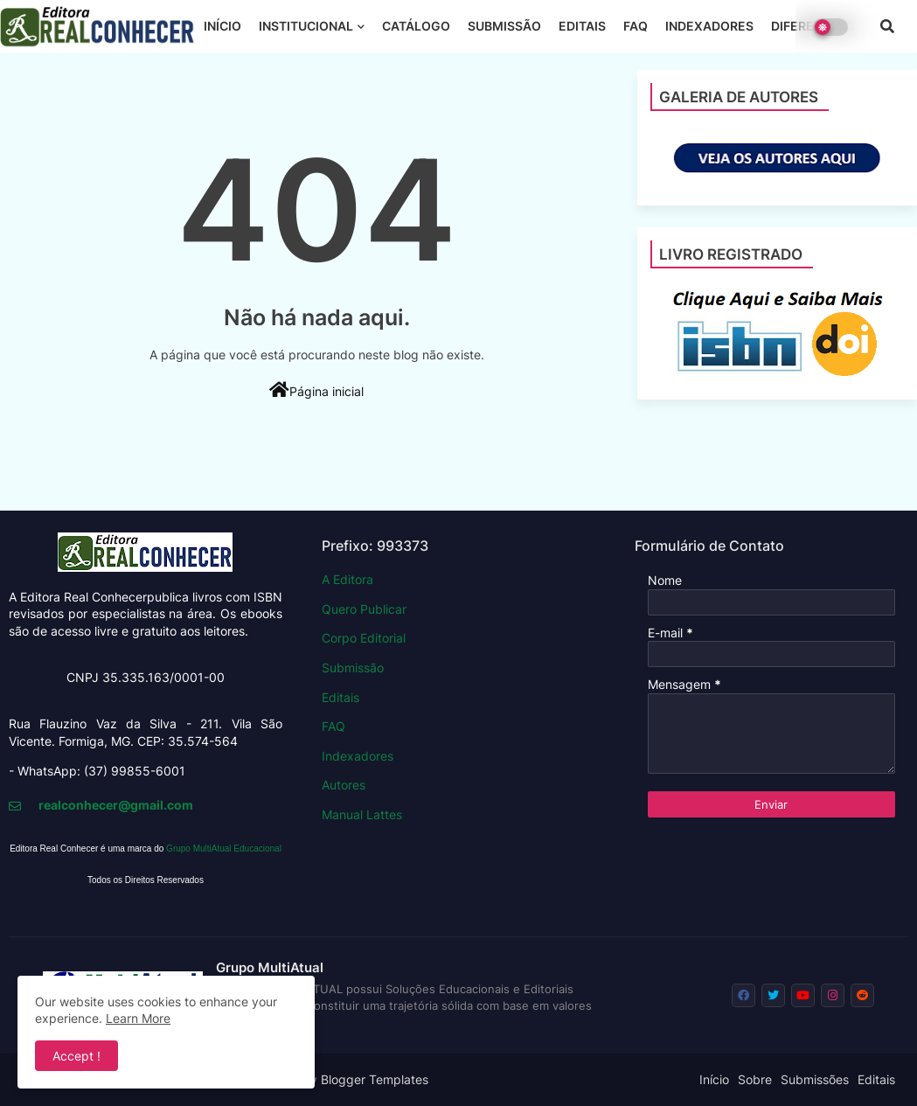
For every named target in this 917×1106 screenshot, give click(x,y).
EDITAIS (582, 25)
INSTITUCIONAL (306, 25)
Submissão (353, 667)
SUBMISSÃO (504, 25)
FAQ (635, 25)
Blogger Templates (374, 1079)
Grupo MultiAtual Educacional (223, 848)
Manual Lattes (362, 814)
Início (714, 1079)
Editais (340, 697)
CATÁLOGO (416, 25)
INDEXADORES (709, 25)
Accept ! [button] (76, 1055)
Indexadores (357, 755)
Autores (343, 784)
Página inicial (316, 390)
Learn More (138, 1018)
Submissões (815, 1079)
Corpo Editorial (364, 637)
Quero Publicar (364, 609)
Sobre (755, 1079)
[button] (887, 26)
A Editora (347, 579)
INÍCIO (222, 25)
